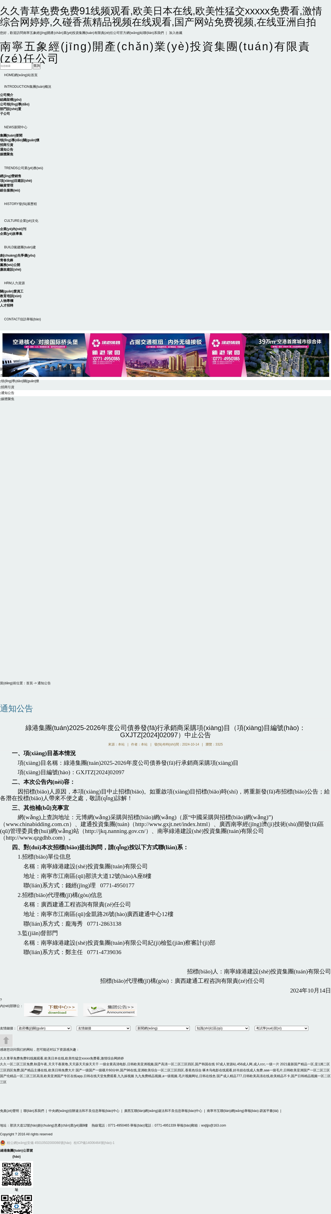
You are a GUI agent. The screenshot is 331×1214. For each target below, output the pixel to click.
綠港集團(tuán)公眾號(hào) (16, 1154)
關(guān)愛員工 (11, 291)
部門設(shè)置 (10, 109)
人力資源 (14, 283)
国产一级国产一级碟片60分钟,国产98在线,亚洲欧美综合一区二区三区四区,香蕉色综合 (139, 1070)
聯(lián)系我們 (153, 33)
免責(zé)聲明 (9, 1111)
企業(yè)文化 (21, 221)
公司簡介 (6, 95)
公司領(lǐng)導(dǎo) (15, 104)
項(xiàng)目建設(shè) (16, 181)
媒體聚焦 (6, 154)
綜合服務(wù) (10, 190)
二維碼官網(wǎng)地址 (16, 1187)
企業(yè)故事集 (11, 234)
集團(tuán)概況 (27, 87)
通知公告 (6, 149)
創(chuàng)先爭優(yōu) (17, 255)
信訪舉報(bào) (22, 319)
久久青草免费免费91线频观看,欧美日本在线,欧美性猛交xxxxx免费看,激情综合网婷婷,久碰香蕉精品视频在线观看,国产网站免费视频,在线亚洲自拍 (161, 16)
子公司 (5, 114)
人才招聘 (6, 305)
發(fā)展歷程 (20, 204)
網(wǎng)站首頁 (21, 75)
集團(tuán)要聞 (11, 135)
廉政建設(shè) (10, 269)
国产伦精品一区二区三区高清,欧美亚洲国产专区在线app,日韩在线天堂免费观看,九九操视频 (67, 1076)
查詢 (36, 66)
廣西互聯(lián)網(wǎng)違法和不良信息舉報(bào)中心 (163, 1111)
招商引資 (6, 145)
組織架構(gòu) (11, 100)
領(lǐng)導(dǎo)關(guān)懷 (19, 140)
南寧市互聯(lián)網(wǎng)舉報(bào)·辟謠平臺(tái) (243, 1111)
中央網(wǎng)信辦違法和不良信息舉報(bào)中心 (84, 1111)
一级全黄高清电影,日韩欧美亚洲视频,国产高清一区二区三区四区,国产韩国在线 (157, 1064)
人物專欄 (6, 301)
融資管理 (6, 185)
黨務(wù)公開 (10, 265)
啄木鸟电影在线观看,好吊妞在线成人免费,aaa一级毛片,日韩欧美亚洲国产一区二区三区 (266, 1070)
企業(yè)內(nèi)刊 (13, 229)
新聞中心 (15, 127)
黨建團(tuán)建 (20, 247)
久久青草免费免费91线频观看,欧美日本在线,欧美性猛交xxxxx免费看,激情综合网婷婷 (62, 1058)
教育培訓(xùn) (10, 296)
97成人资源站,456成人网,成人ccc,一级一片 (247, 1064)
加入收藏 (175, 33)
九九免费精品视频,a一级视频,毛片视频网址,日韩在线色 (175, 1076)
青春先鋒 (6, 260)
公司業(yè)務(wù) (23, 168)
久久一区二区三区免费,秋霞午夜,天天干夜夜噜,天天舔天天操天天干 (49, 1064)
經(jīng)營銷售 (10, 176)
